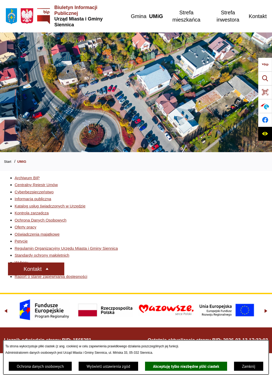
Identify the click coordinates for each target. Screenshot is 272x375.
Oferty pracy (25, 227)
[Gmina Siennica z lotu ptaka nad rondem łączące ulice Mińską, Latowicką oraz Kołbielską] (136, 92)
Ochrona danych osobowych (40, 366)
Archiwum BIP (27, 178)
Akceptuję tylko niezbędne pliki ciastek (186, 366)
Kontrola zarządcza (32, 213)
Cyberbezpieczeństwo (34, 192)
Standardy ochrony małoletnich (42, 255)
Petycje (21, 241)
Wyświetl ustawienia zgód (108, 366)
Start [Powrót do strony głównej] (7, 162)
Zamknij (248, 366)
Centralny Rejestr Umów (36, 184)
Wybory (21, 262)
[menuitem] (138, 16)
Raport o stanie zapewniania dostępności (51, 276)
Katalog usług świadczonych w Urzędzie (50, 206)
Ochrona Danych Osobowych (40, 220)
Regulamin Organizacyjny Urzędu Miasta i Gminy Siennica (66, 248)
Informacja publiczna (33, 199)
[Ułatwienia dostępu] (265, 134)
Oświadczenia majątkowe (37, 234)
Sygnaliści (24, 269)
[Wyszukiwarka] (265, 78)
